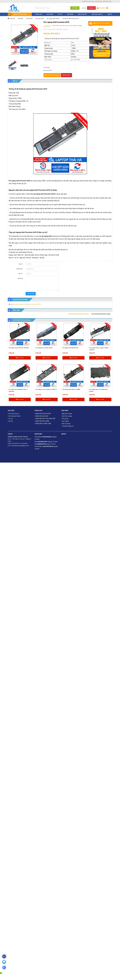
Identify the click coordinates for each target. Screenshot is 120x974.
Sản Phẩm (20, 18)
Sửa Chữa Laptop (97, 14)
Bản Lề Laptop (82, 14)
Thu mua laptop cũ (67, 426)
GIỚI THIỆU (50, 14)
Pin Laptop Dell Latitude (53, 18)
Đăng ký (98, 1)
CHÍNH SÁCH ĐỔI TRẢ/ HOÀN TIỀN (45, 418)
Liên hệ (10, 421)
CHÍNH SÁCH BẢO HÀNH (42, 421)
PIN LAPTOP (29, 18)
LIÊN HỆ (109, 14)
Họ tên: (21, 263)
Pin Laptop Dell (40, 18)
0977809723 (91, 8)
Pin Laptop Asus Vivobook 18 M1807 (19, 347)
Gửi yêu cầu (30, 293)
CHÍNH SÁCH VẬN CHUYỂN (43, 413)
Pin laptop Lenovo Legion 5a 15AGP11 (46, 389)
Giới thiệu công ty (13, 413)
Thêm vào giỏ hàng (52, 75)
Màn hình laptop (66, 413)
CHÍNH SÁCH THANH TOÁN (43, 423)
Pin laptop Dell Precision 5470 (71, 18)
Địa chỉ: (20, 273)
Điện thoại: (20, 268)
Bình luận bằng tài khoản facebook (78, 313)
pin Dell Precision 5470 (19, 304)
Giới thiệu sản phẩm (14, 416)
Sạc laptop (65, 421)
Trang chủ (12, 18)
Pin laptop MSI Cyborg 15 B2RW (71, 389)
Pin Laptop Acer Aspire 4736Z (44, 347)
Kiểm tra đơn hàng (88, 1)
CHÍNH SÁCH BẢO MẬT (42, 416)
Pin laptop (64, 418)
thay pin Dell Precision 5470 (33, 304)
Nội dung (20, 278)
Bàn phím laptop (66, 416)
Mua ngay (66, 75)
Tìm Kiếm (75, 8)
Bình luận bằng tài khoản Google (101, 313)
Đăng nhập (107, 1)
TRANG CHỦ (38, 14)
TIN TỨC (60, 14)
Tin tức (10, 418)
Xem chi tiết (20, 357)
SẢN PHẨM (70, 14)
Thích (46, 29)
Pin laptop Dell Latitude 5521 (70, 347)
